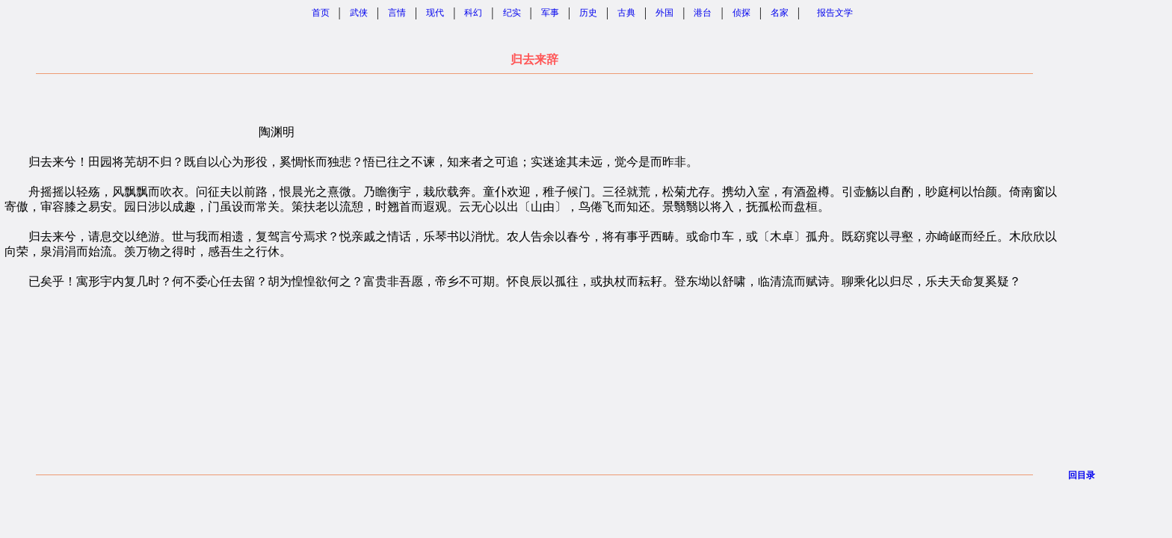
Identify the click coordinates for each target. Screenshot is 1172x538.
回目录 (1081, 475)
